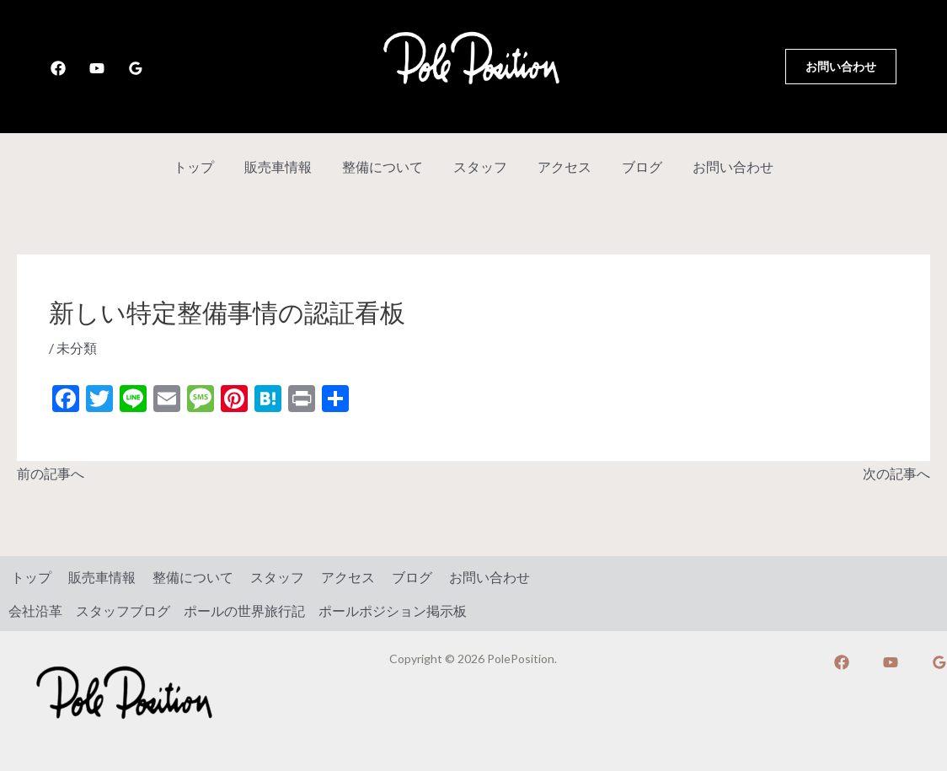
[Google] (135, 68)
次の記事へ (896, 472)
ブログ (635, 166)
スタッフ (480, 166)
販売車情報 (284, 166)
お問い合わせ (722, 166)
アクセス (561, 166)
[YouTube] (96, 68)
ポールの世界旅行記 (244, 610)
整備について (385, 166)
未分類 (76, 348)
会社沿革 (35, 610)
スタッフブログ (123, 610)
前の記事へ (50, 472)
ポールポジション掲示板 (392, 610)
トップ (204, 166)
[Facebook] (58, 68)
